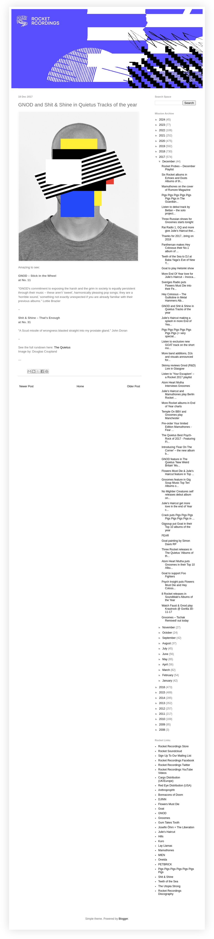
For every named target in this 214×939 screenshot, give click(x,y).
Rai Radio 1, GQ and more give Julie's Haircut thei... (178, 229)
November (169, 627)
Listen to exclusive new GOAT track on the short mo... (178, 345)
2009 (162, 724)
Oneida (162, 859)
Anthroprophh (166, 790)
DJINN (162, 799)
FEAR (165, 535)
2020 (162, 141)
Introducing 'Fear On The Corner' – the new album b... (178, 450)
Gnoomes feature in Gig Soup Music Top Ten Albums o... (176, 483)
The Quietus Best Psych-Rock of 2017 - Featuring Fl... (178, 438)
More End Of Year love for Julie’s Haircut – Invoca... (178, 275)
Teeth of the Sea (168, 881)
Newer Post (26, 386)
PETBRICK (165, 864)
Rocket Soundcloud (170, 751)
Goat (161, 808)
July (165, 648)
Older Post (133, 386)
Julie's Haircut (166, 831)
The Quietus (62, 347)
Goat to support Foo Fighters (174, 575)
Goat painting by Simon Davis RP (176, 542)
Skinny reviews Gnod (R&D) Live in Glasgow (179, 367)
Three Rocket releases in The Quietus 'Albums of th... (177, 553)
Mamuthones (166, 850)
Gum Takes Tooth (168, 822)
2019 (162, 146)
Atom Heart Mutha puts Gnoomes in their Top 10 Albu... (178, 564)
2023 (162, 124)
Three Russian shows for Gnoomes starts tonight (177, 220)
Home (80, 386)
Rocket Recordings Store (173, 746)
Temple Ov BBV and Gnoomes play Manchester (174, 415)
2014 (162, 698)
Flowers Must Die (168, 804)
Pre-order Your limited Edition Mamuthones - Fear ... (177, 427)
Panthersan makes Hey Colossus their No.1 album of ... (176, 248)
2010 (162, 719)
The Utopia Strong (169, 886)
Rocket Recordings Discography (169, 892)
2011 (162, 713)
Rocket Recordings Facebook (176, 760)
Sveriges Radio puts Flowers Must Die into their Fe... (176, 285)
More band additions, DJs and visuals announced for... (177, 357)
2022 (162, 130)
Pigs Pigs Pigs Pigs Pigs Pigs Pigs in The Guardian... (176, 198)
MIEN (161, 855)
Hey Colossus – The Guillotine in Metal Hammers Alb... (174, 297)
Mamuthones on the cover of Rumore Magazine (177, 188)
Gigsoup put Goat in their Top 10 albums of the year (177, 527)
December (169, 161)
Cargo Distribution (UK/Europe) (169, 779)
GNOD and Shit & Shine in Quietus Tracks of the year (178, 309)
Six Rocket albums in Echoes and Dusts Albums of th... (174, 178)
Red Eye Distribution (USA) (174, 785)
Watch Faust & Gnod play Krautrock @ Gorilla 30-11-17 (178, 609)
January (167, 680)
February (168, 675)
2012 (162, 708)
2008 (162, 729)
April (165, 664)
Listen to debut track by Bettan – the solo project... (176, 210)
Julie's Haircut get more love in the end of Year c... (177, 506)
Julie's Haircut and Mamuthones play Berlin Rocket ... (178, 394)
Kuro (161, 841)
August (167, 643)
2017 (162, 157)
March (166, 670)
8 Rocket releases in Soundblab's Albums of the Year (177, 597)
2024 (162, 119)
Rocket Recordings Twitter (174, 765)
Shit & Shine (165, 877)
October (167, 632)
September (169, 637)
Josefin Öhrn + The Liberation (176, 827)
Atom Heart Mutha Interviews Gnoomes (176, 384)
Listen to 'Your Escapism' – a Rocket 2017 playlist (178, 375)
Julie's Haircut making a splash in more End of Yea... (176, 321)
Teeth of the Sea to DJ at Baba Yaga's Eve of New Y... (178, 260)
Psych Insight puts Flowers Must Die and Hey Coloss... (178, 585)
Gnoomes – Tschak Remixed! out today (175, 619)
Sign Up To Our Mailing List (174, 755)
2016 (162, 687)
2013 (162, 703)
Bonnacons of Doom (170, 794)
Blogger (123, 918)
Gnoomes (164, 818)
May (165, 659)
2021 (162, 135)
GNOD (162, 813)
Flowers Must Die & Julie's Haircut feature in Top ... (178, 472)
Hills (160, 836)
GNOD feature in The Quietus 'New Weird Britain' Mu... (175, 462)
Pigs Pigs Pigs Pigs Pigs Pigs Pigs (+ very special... (176, 333)
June (165, 654)
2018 (162, 151)
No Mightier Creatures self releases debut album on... (177, 495)
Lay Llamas (165, 845)
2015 (162, 692)
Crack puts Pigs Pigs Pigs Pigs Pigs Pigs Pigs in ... (178, 517)
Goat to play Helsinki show (178, 268)
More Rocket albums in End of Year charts (178, 404)
